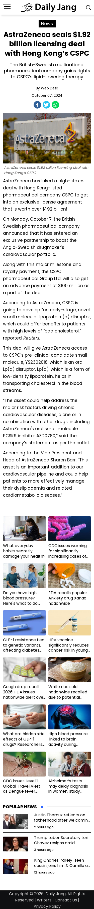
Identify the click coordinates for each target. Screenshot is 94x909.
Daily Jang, (55, 894)
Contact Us (66, 900)
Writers (44, 900)
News (47, 23)
